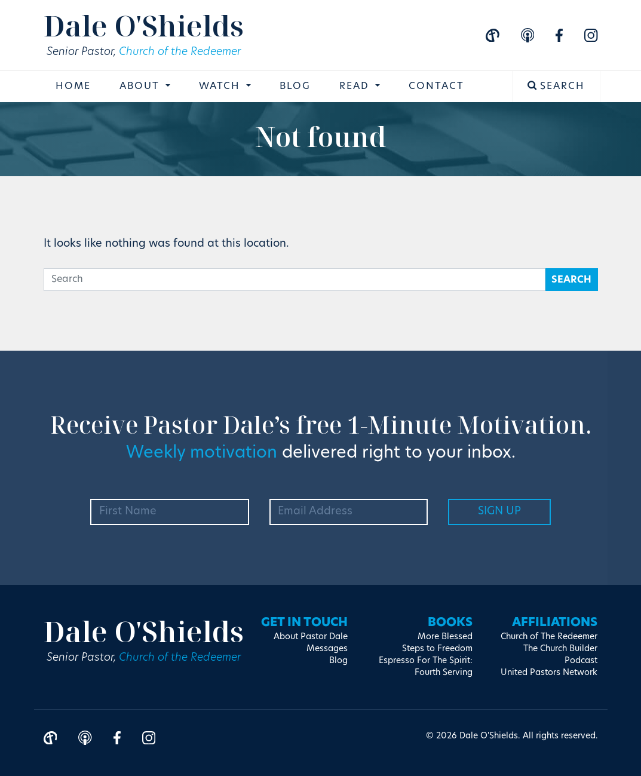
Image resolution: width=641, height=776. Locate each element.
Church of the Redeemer (180, 52)
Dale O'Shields (144, 25)
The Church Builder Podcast (560, 655)
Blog (295, 86)
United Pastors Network (549, 672)
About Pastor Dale (311, 637)
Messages (327, 649)
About (141, 86)
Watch (221, 86)
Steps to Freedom (437, 649)
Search (556, 85)
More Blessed (445, 637)
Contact (436, 86)
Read (356, 86)
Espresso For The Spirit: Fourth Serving (426, 667)
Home (73, 86)
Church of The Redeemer (549, 637)
